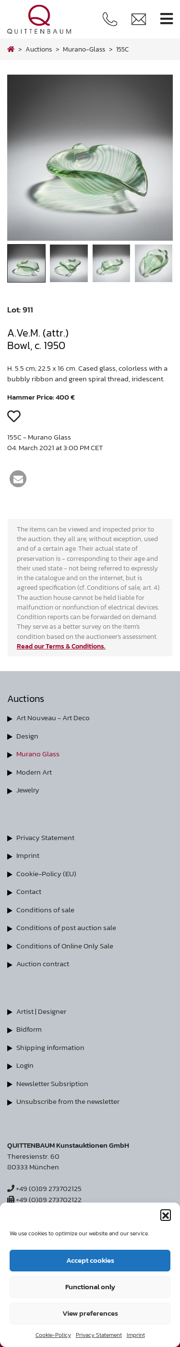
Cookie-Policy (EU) (46, 873)
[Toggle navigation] (166, 19)
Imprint (136, 1335)
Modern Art (34, 771)
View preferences (90, 1313)
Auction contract (42, 963)
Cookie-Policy (53, 1335)
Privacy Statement (99, 1335)
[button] (165, 1214)
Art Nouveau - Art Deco (53, 717)
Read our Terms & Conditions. (61, 646)
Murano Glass (38, 753)
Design (27, 735)
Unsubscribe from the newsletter (68, 1101)
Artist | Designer (41, 1011)
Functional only (90, 1286)
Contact (28, 891)
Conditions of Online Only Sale (64, 945)
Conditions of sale (45, 909)
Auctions (38, 49)
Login (25, 1065)
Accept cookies (90, 1260)
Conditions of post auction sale (66, 927)
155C (122, 49)
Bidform (29, 1029)
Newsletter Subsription (52, 1083)
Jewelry (27, 789)
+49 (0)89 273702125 (44, 1188)
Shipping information (50, 1047)
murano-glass (84, 49)
